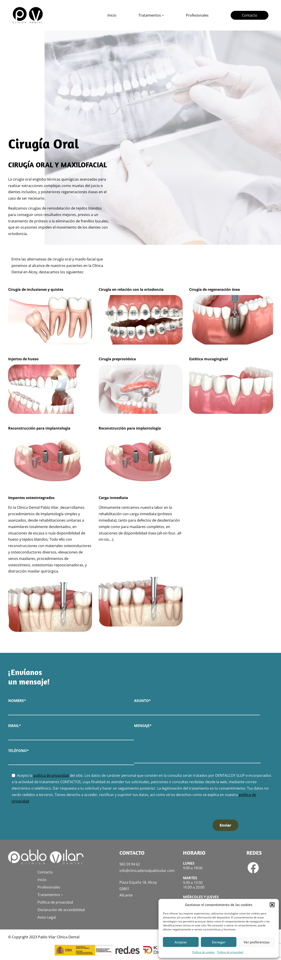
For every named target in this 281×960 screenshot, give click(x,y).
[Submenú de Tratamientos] (163, 15)
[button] (272, 904)
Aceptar (181, 942)
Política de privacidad (230, 952)
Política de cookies (203, 952)
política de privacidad (51, 775)
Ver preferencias (257, 942)
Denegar (218, 942)
